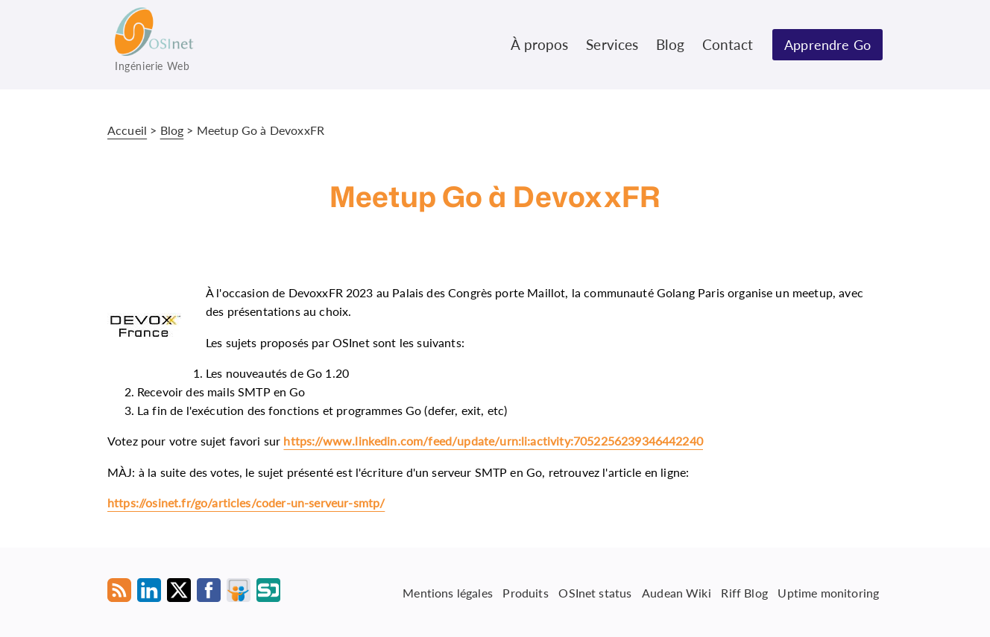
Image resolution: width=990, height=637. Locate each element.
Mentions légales (448, 592)
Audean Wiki (676, 592)
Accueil (127, 130)
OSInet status (594, 592)
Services (612, 44)
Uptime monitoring (828, 592)
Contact (727, 44)
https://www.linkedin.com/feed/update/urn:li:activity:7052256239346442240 (493, 441)
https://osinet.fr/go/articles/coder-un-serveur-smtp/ (246, 502)
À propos (539, 44)
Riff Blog (744, 592)
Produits (525, 592)
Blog (670, 44)
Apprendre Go (827, 45)
